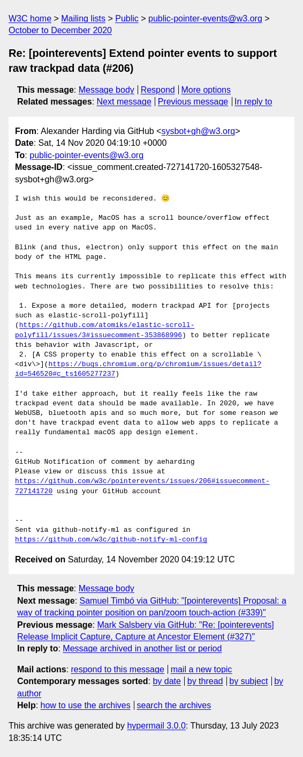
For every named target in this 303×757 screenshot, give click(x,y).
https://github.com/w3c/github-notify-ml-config (111, 540)
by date (166, 681)
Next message (124, 101)
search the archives (174, 705)
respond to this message (117, 669)
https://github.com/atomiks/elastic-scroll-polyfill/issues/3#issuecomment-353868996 (104, 330)
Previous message (193, 101)
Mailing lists (83, 18)
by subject (248, 681)
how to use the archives (86, 705)
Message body (106, 89)
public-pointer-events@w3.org (205, 18)
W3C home (30, 18)
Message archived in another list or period (142, 648)
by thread (205, 681)
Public (127, 18)
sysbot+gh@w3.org (198, 131)
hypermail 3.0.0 (156, 725)
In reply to (253, 101)
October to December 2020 (60, 30)
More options (206, 89)
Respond (158, 89)
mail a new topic (201, 669)
